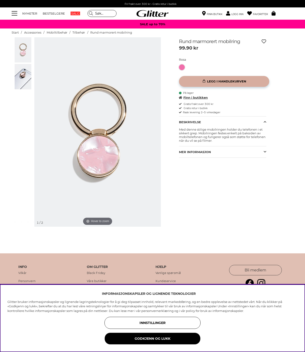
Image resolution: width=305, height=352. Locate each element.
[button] (236, 13)
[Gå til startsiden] (152, 13)
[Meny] (15, 13)
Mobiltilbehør (57, 32)
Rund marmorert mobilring (111, 32)
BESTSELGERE (54, 13)
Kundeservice (166, 281)
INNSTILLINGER (152, 323)
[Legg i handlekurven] (224, 81)
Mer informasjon (195, 152)
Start (15, 32)
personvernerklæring (157, 311)
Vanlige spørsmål (168, 273)
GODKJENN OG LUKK (152, 338)
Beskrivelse (190, 122)
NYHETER (29, 13)
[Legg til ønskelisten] (264, 41)
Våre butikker (97, 281)
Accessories (32, 32)
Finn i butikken (193, 97)
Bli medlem (255, 270)
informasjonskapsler (227, 311)
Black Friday (96, 273)
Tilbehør (78, 32)
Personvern (27, 281)
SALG (75, 13)
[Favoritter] (259, 13)
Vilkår (22, 273)
